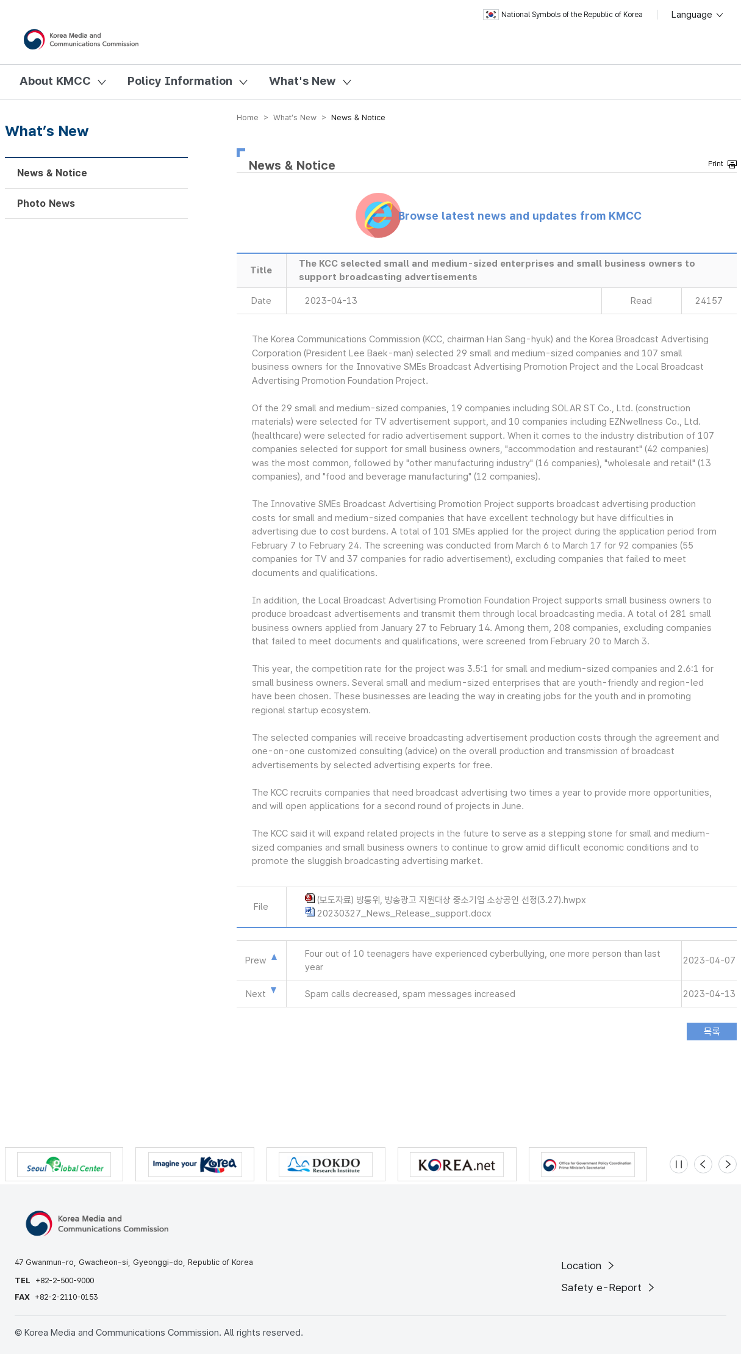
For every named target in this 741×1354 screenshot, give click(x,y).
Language (698, 14)
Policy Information (179, 81)
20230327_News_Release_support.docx (404, 913)
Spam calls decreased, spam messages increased (410, 993)
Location (589, 1265)
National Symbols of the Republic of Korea (563, 14)
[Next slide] (727, 1164)
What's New (302, 81)
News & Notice (52, 173)
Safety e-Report (609, 1287)
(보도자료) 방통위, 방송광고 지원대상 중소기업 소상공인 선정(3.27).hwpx (451, 900)
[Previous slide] (703, 1164)
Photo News (46, 203)
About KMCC (55, 81)
